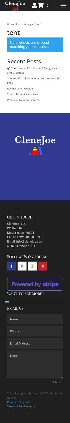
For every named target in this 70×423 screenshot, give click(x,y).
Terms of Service (17, 406)
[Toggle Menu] (63, 5)
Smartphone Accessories (22, 94)
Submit (56, 382)
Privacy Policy (15, 402)
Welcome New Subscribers (24, 100)
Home (10, 24)
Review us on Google (20, 88)
